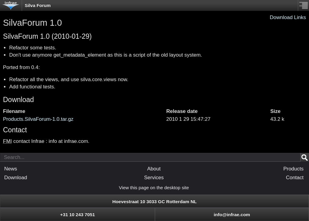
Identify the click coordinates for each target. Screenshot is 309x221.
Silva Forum (38, 5)
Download (18, 100)
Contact (295, 177)
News (10, 169)
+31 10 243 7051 (77, 214)
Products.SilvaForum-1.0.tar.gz (38, 119)
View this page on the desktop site (154, 187)
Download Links (288, 17)
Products (293, 169)
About (154, 169)
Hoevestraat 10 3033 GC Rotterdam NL (154, 201)
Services (154, 177)
